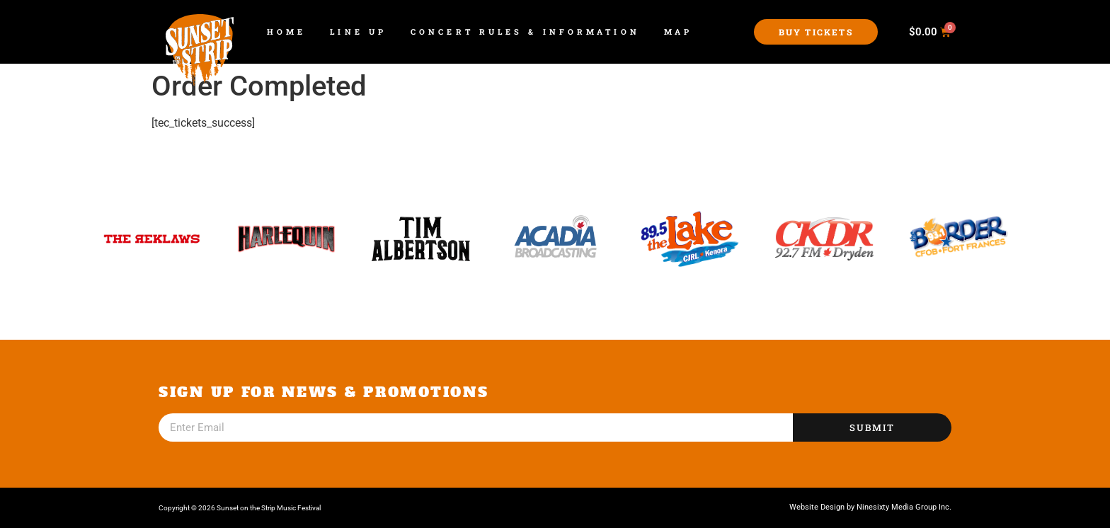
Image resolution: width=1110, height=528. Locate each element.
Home (286, 31)
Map (678, 31)
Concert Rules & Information (525, 31)
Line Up (358, 31)
